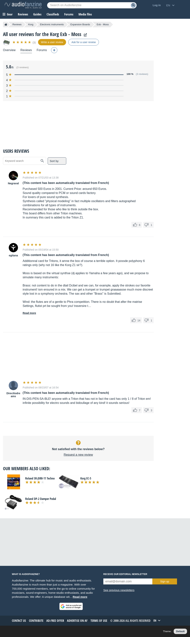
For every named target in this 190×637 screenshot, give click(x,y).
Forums (42, 50)
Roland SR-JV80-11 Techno (40, 478)
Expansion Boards (80, 24)
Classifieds (53, 14)
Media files (85, 14)
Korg (30, 24)
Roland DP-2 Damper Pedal (40, 499)
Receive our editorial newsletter (125, 574)
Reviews (23, 14)
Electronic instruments (52, 24)
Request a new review (78, 454)
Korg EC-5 (85, 478)
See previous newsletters (119, 590)
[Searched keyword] (92, 5)
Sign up (164, 581)
